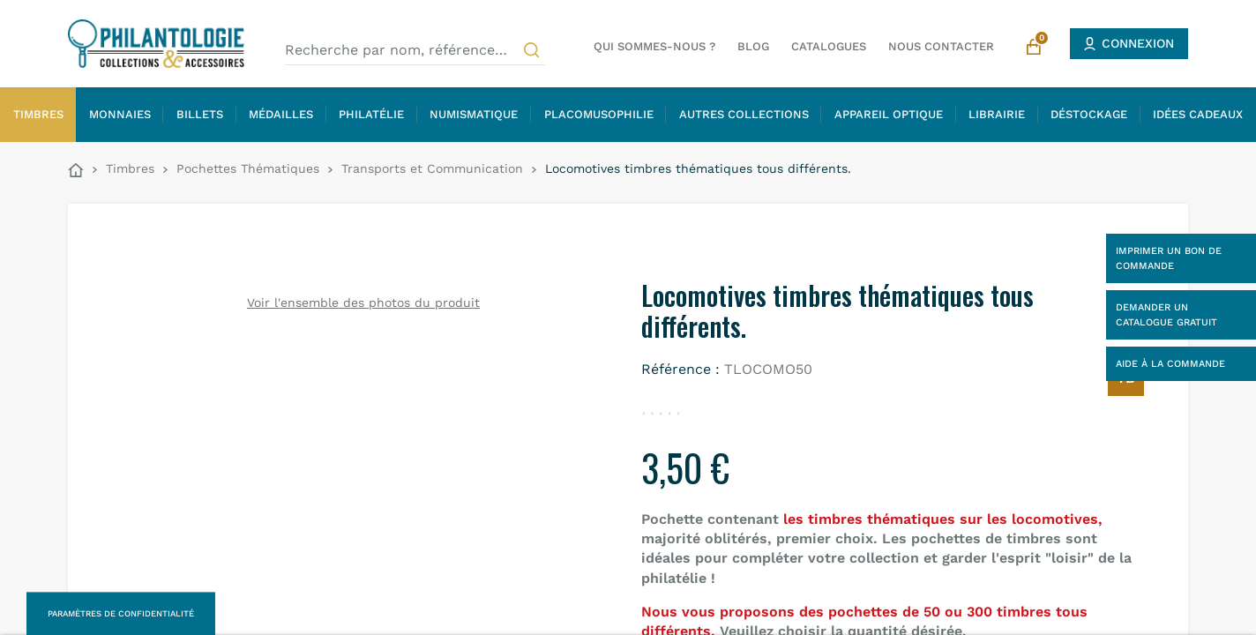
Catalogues (828, 46)
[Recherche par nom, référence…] (415, 50)
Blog (753, 46)
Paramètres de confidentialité (121, 613)
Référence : (680, 369)
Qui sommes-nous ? (654, 46)
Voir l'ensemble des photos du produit (363, 302)
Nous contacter (941, 46)
